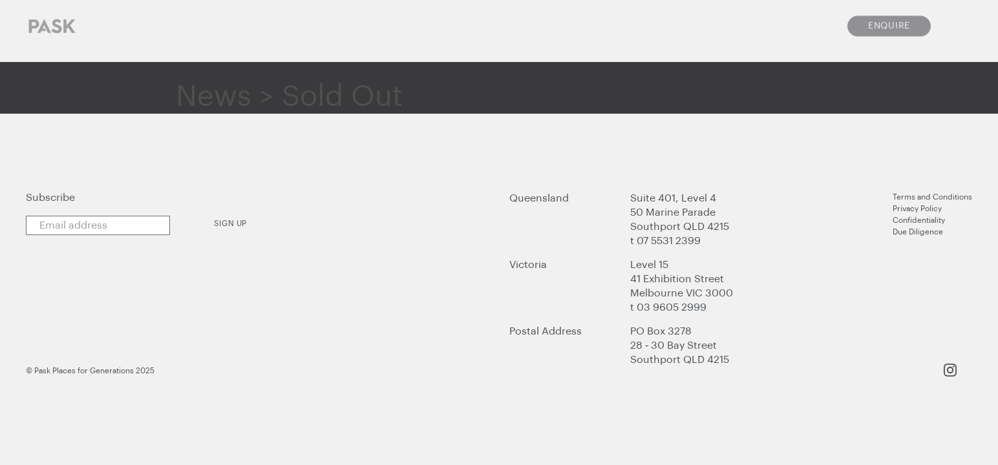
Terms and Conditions (932, 197)
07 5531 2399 (669, 241)
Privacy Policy (917, 208)
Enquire (889, 19)
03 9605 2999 (671, 307)
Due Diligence (918, 232)
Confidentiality (919, 220)
